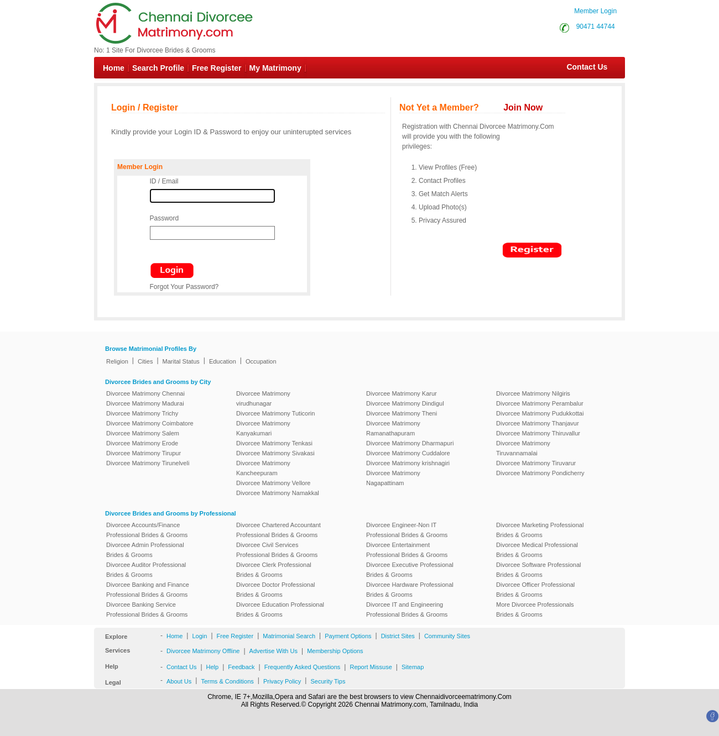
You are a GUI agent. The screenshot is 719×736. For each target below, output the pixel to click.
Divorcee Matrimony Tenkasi (274, 443)
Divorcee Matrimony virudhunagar (263, 398)
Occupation (261, 361)
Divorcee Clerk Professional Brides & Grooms (273, 569)
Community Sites (447, 636)
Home (113, 68)
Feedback (241, 667)
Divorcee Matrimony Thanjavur (537, 423)
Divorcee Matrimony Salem (142, 433)
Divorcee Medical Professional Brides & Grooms (537, 550)
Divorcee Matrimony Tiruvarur (536, 463)
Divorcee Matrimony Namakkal (277, 493)
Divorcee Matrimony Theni (401, 413)
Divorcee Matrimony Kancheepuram (263, 468)
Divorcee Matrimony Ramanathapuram (393, 428)
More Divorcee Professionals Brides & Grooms (535, 609)
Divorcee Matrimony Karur (401, 393)
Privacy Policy (282, 681)
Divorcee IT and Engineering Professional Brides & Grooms (406, 609)
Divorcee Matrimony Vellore (273, 483)
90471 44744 (595, 26)
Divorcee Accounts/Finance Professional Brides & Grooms (146, 530)
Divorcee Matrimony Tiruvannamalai (523, 448)
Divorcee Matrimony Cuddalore (408, 453)
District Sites (398, 636)
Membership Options (335, 651)
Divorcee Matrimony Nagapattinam (393, 478)
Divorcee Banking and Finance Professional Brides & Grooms (147, 589)
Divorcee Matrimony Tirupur (143, 453)
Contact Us (581, 66)
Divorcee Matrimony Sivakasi (275, 453)
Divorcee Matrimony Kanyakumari (263, 428)
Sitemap (413, 667)
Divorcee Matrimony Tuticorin (275, 413)
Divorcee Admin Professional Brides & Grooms (145, 550)
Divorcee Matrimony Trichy (142, 413)
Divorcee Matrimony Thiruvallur (538, 433)
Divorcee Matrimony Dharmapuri (410, 443)
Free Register (216, 68)
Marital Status (181, 361)
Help (212, 667)
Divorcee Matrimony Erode (142, 443)
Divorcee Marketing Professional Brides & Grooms (539, 530)
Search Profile (158, 68)
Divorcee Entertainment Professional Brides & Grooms (406, 550)
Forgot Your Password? (184, 287)
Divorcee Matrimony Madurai (145, 403)
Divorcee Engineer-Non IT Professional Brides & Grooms (406, 530)
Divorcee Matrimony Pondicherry (540, 473)
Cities (145, 361)
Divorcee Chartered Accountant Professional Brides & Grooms (278, 530)
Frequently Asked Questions (302, 667)
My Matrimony (275, 68)
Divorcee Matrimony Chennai (145, 393)
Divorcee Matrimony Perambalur (539, 403)
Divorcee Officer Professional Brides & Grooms (535, 589)
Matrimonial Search (289, 636)
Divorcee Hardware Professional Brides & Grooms (410, 589)
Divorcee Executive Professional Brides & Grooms (410, 569)
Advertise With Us (273, 651)
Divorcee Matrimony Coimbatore (150, 423)
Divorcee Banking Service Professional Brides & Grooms (146, 609)
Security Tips (327, 681)
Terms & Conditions (227, 681)
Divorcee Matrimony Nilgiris (533, 393)
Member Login (595, 11)
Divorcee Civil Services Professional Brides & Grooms (276, 550)
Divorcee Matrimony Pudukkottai (539, 413)
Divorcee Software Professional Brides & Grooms (538, 569)
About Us (178, 681)
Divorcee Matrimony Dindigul (405, 403)
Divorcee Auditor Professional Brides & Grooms (146, 569)
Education (222, 361)
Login (199, 636)
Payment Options (348, 636)
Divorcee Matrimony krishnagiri (408, 463)
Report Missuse (371, 667)
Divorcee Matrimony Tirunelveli (147, 463)
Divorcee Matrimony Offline (202, 651)
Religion (117, 361)
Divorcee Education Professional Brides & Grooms (280, 609)
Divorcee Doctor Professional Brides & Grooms (275, 589)
